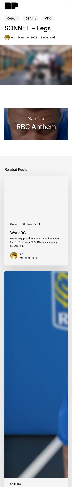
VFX (48, 18)
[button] (66, 6)
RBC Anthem (36, 124)
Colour (12, 18)
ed (13, 37)
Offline (31, 18)
